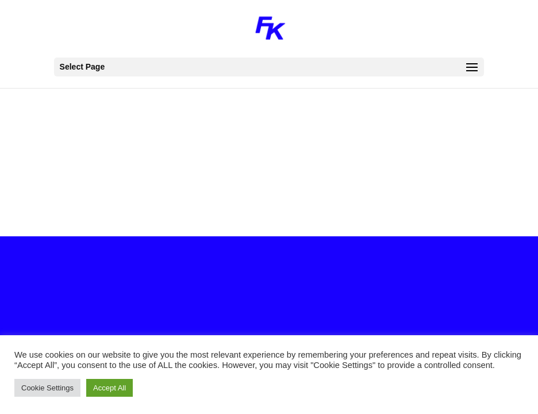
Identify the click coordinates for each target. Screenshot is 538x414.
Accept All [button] (109, 388)
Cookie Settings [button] (47, 388)
